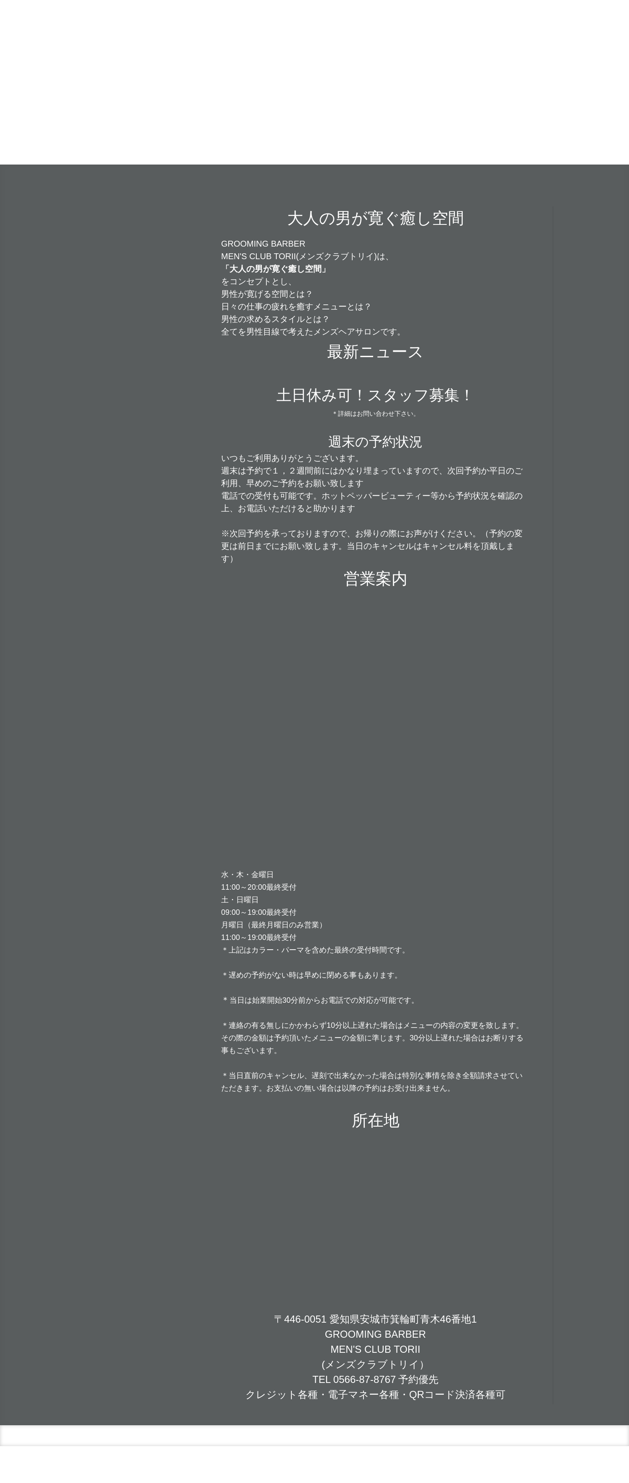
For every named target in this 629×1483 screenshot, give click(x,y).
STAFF (497, 143)
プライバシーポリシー (261, 1460)
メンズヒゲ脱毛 (454, 143)
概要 (224, 1460)
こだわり (362, 143)
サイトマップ (308, 1460)
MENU (398, 143)
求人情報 (533, 143)
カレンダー (319, 143)
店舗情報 (276, 143)
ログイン (542, 1468)
